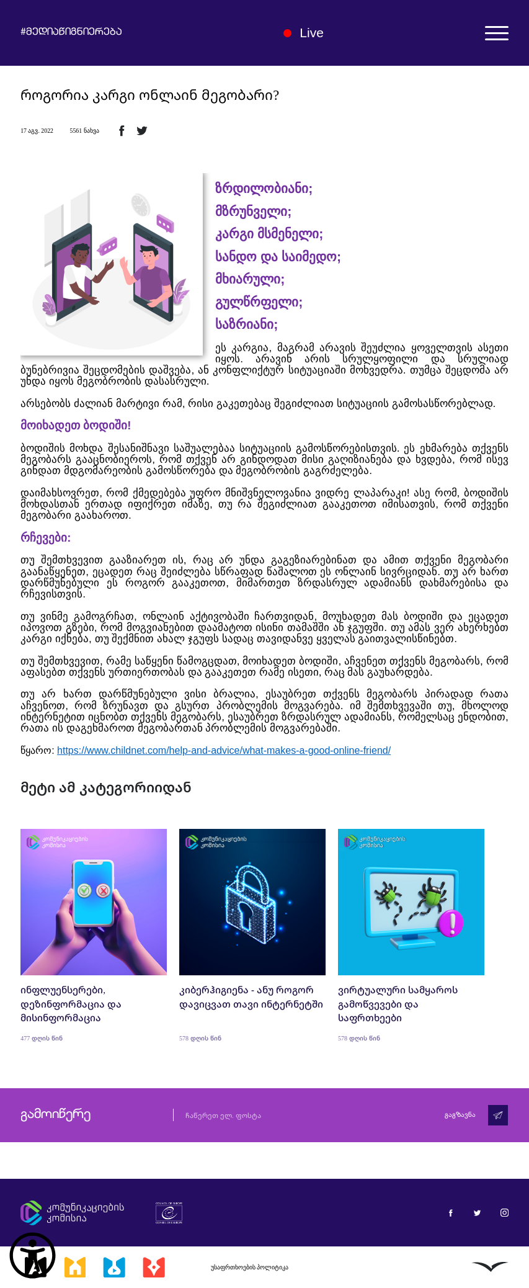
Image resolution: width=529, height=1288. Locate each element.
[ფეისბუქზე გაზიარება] (121, 130)
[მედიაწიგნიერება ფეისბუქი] (451, 1212)
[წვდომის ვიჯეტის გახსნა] (32, 1255)
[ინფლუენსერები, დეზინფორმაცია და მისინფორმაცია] (93, 935)
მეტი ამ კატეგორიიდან (106, 787)
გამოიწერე (55, 1115)
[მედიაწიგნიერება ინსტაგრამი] (504, 1212)
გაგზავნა (460, 1115)
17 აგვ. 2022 (36, 130)
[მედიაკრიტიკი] (154, 1266)
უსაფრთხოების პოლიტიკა (250, 1267)
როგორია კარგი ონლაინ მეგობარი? (149, 95)
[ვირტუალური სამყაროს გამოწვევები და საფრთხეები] (411, 935)
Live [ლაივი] (303, 32)
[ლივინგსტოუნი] (490, 1267)
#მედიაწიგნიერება (71, 33)
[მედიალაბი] (114, 1266)
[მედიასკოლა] (75, 1266)
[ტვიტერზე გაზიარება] (142, 130)
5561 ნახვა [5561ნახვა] (84, 130)
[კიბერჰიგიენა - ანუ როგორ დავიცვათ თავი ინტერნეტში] (252, 935)
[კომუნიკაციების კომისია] (71, 1213)
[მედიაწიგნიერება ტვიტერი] (477, 1212)
